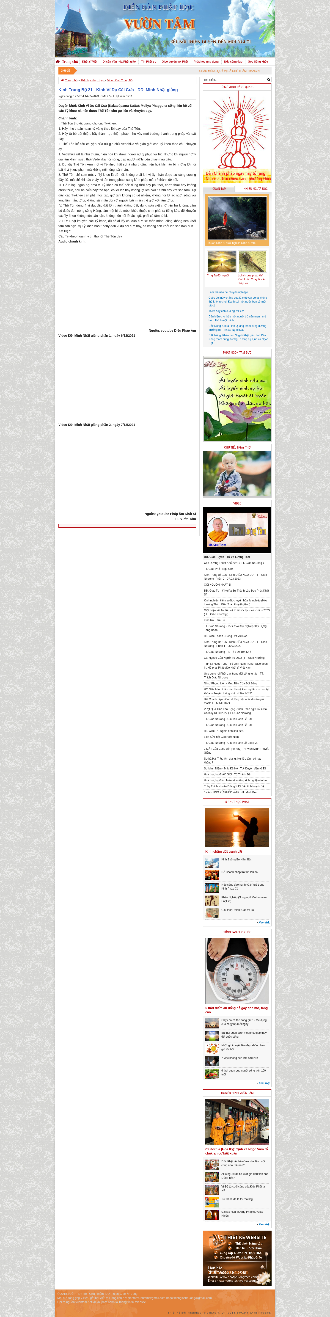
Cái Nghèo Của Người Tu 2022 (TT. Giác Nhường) (234, 657)
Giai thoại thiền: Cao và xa (237, 910)
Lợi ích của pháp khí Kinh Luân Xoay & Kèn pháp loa (252, 279)
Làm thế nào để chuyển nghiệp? (228, 292)
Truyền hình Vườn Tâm (237, 1093)
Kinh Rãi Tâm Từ (214, 620)
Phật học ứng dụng (206, 61)
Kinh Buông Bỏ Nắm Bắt (236, 859)
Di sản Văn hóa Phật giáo (119, 61)
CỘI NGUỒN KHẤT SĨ (217, 584)
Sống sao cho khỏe (237, 932)
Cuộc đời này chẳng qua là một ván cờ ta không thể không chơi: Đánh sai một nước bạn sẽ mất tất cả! (238, 301)
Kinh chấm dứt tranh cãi (223, 851)
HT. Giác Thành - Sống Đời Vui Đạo (226, 636)
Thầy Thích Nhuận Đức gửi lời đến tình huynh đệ (234, 786)
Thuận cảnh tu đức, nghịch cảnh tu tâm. (231, 243)
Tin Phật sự (148, 61)
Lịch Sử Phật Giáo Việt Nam (221, 736)
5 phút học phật (237, 802)
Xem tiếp (264, 922)
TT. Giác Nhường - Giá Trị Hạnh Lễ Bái (228, 719)
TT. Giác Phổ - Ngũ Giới (218, 568)
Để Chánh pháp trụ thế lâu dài (239, 872)
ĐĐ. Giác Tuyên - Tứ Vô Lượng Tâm (227, 557)
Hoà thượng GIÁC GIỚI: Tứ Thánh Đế (227, 774)
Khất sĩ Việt (89, 61)
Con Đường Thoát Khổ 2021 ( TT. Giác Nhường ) (234, 563)
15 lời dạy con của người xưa (226, 311)
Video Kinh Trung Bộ (119, 80)
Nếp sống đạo (233, 61)
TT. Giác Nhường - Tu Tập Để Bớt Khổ (227, 651)
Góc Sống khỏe (258, 61)
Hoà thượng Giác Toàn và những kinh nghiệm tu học (236, 780)
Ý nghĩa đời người (218, 275)
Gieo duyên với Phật (175, 61)
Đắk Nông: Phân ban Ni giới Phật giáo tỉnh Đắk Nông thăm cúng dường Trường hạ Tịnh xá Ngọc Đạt (238, 339)
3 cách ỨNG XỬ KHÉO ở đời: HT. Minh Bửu (230, 792)
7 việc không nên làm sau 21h (239, 1058)
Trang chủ (70, 61)
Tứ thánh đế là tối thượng (237, 1199)
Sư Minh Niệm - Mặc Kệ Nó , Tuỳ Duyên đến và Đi (235, 768)
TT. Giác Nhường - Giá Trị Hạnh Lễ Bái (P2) (231, 742)
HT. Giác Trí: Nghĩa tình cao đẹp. (224, 731)
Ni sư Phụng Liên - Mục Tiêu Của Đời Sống (230, 683)
